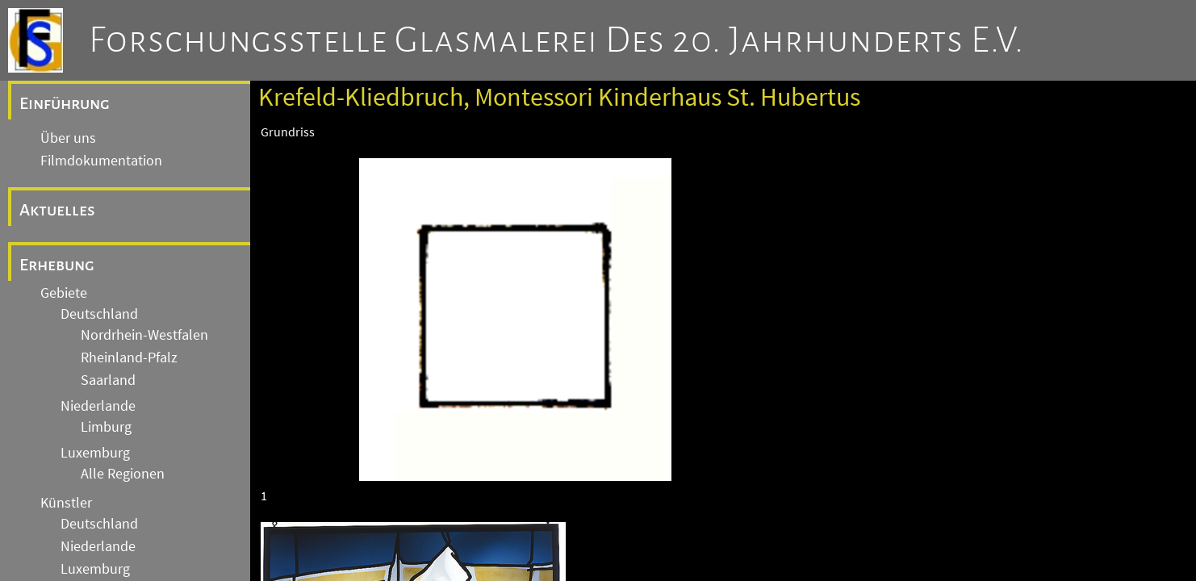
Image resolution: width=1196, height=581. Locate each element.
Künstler (66, 503)
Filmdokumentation (101, 160)
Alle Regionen (123, 474)
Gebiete (63, 293)
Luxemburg (95, 453)
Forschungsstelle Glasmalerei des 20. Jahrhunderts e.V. (556, 40)
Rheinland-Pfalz (129, 357)
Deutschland (99, 314)
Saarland (108, 380)
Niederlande (98, 406)
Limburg (106, 427)
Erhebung (56, 265)
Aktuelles (57, 210)
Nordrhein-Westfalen (144, 335)
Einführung (64, 103)
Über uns (68, 138)
